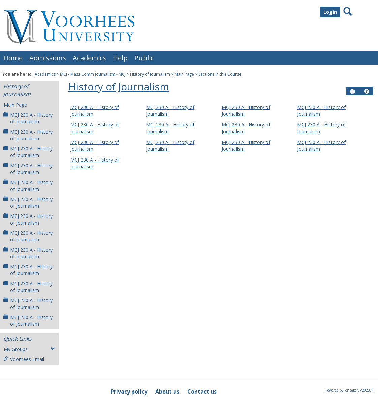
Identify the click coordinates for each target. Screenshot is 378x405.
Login (330, 12)
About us (167, 391)
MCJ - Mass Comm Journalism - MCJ (93, 74)
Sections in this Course (219, 74)
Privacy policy (129, 391)
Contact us (202, 391)
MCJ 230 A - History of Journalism (28, 118)
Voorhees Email (23, 359)
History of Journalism (150, 74)
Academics (89, 57)
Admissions (47, 57)
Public (144, 57)
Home (13, 57)
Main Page (184, 74)
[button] (366, 91)
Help (120, 57)
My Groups (29, 349)
